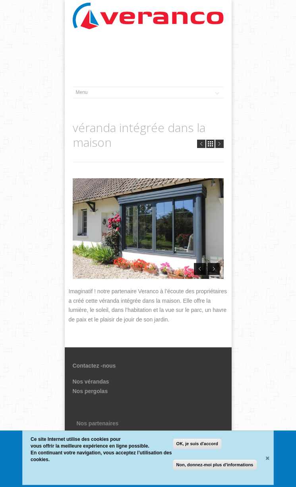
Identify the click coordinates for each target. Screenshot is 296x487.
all (210, 144)
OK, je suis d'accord (197, 444)
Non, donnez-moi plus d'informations (214, 464)
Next (219, 144)
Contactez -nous (94, 365)
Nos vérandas (91, 381)
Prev (201, 144)
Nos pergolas (90, 391)
